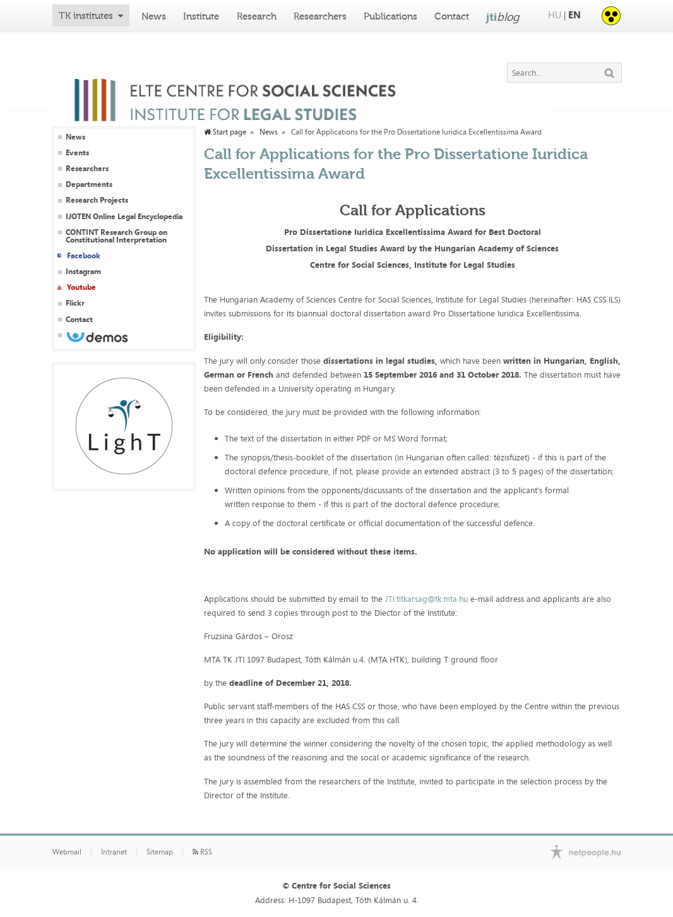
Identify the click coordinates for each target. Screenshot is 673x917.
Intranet (114, 852)
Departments (89, 184)
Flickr (75, 303)
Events (77, 153)
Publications (390, 16)
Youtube (81, 287)
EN (574, 14)
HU (554, 14)
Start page (225, 132)
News (153, 16)
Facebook (83, 256)
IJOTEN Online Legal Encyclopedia (124, 216)
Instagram (83, 271)
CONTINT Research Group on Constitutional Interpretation (116, 236)
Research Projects (97, 200)
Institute (201, 16)
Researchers (320, 16)
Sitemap (159, 852)
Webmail (66, 852)
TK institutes (86, 15)
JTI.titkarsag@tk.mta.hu (426, 598)
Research (257, 16)
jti (503, 16)
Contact (451, 16)
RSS (202, 852)
